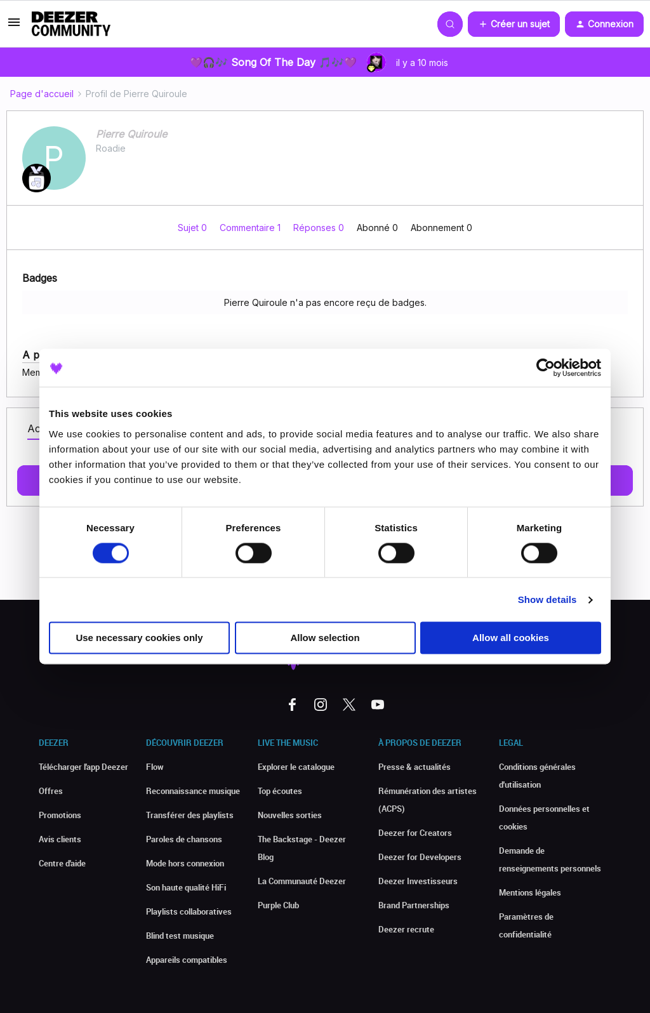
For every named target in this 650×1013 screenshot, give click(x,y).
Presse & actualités (414, 766)
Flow (155, 766)
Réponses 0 (320, 227)
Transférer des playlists (190, 815)
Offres (51, 791)
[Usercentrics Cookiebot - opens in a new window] (545, 367)
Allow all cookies (510, 638)
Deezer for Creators (415, 832)
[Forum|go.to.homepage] (71, 24)
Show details (547, 599)
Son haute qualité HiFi (186, 887)
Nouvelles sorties (290, 815)
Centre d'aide (62, 863)
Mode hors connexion (185, 863)
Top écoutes (280, 791)
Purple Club (278, 905)
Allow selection (324, 638)
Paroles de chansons (184, 839)
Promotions (60, 815)
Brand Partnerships (413, 905)
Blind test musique (180, 935)
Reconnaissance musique (193, 791)
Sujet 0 (193, 227)
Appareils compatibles (186, 959)
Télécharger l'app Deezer (83, 766)
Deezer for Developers (419, 857)
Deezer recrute (406, 929)
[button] (14, 26)
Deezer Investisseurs (418, 881)
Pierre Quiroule (131, 134)
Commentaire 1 (251, 227)
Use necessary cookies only (139, 638)
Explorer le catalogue (296, 766)
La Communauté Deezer (302, 881)
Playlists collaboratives (189, 911)
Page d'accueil (42, 93)
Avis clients (60, 839)
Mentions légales (530, 892)
